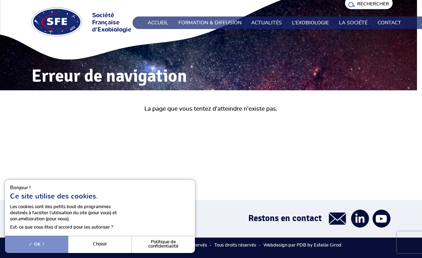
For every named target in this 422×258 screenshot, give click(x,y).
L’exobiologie (310, 22)
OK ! (36, 244)
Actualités (266, 22)
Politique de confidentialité (163, 244)
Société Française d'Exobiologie (111, 22)
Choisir (100, 244)
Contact (389, 22)
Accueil (158, 22)
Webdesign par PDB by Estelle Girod (302, 245)
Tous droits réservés (235, 245)
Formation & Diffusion (209, 22)
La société (353, 22)
